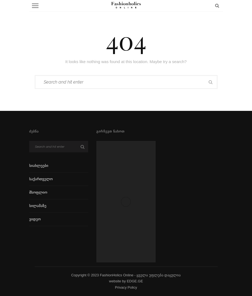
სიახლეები (38, 166)
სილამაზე (37, 206)
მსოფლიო (38, 192)
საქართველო (41, 179)
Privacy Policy (126, 287)
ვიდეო (35, 219)
